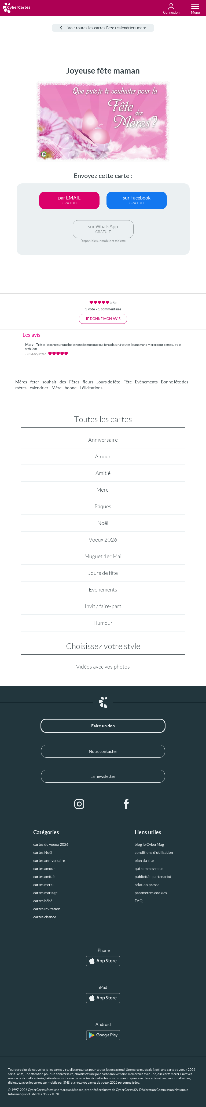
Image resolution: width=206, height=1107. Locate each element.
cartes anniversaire (49, 860)
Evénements (103, 590)
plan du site (144, 860)
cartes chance (44, 917)
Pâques (102, 506)
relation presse (147, 885)
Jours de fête (103, 573)
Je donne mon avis (103, 319)
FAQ (138, 901)
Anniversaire (103, 440)
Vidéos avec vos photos (103, 667)
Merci (103, 490)
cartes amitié (43, 876)
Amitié (103, 473)
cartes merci (43, 885)
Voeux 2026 (103, 540)
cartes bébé (42, 901)
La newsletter (102, 776)
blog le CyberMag (149, 844)
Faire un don (103, 725)
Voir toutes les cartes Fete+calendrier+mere (103, 28)
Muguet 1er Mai (103, 556)
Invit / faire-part (103, 606)
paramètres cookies (151, 893)
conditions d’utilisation (154, 852)
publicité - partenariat (153, 876)
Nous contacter (103, 751)
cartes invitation (46, 909)
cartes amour (44, 868)
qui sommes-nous (149, 868)
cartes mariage (45, 893)
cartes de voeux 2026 (50, 844)
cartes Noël (42, 852)
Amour (103, 456)
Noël (102, 523)
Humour (103, 623)
